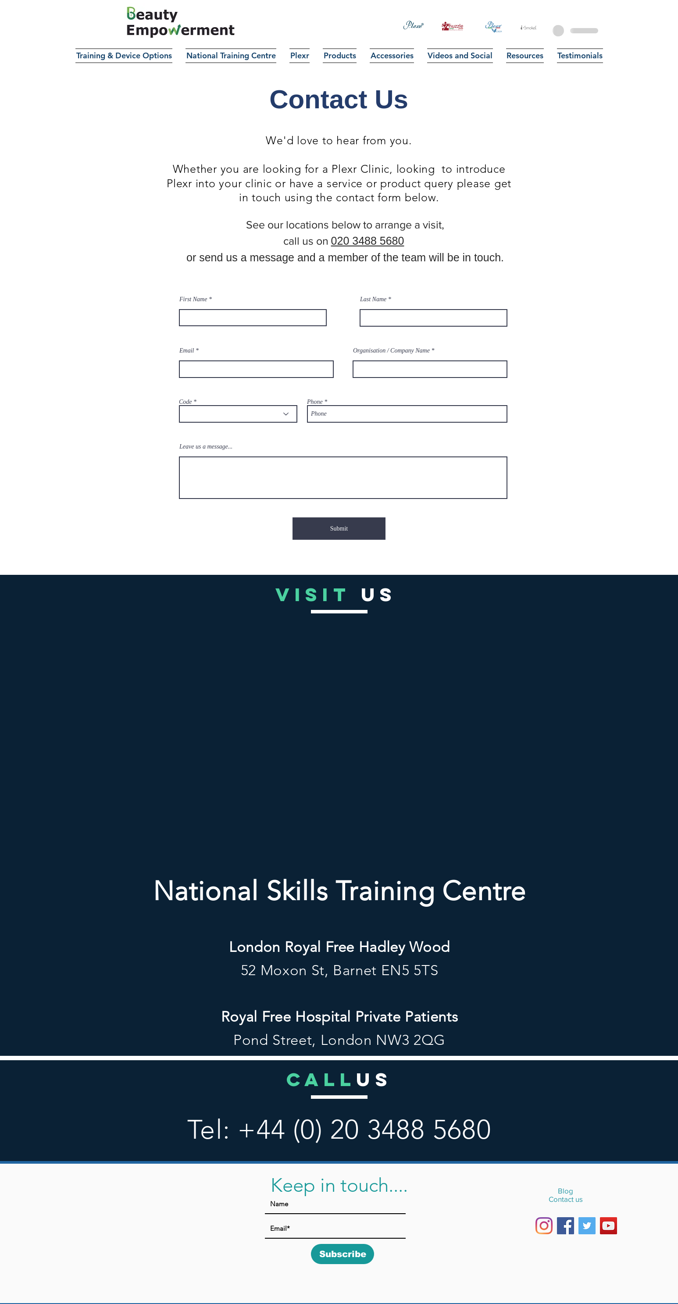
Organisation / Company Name (391, 351)
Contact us (566, 1199)
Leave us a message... (205, 447)
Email (186, 351)
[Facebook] (565, 1225)
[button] (339, 55)
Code (185, 402)
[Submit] (339, 528)
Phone (315, 402)
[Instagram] (544, 1225)
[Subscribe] (342, 1254)
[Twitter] (587, 1225)
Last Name (373, 299)
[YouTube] (608, 1225)
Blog (565, 1190)
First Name (193, 299)
